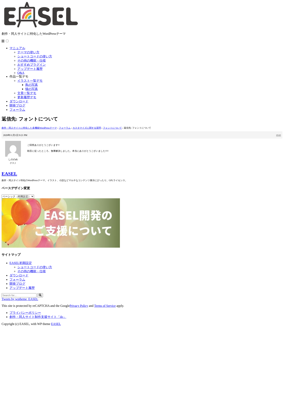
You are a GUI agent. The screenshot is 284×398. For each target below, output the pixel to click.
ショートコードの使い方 (34, 56)
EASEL (9, 173)
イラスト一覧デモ (30, 80)
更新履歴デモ (26, 97)
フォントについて (112, 127)
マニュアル (17, 48)
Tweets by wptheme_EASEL (20, 299)
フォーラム (17, 109)
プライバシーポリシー (25, 312)
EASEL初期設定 (20, 263)
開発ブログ (17, 105)
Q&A (20, 72)
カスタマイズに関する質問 (87, 127)
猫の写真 (31, 89)
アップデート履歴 (30, 68)
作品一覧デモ (18, 76)
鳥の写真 (31, 84)
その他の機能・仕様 (31, 60)
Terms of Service (105, 305)
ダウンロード (18, 101)
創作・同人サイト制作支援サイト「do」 (37, 316)
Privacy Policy (79, 305)
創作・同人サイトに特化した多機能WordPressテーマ (29, 127)
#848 (278, 135)
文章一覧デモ (26, 93)
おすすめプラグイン (31, 64)
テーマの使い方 (28, 52)
